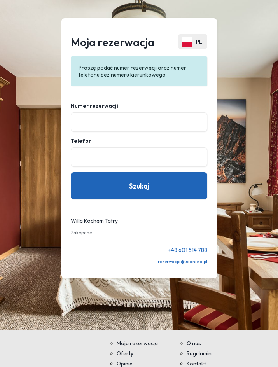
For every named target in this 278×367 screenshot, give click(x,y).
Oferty (125, 353)
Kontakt (196, 363)
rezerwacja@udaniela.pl (182, 261)
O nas (194, 343)
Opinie (125, 363)
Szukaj (139, 186)
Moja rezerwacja (137, 343)
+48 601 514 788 (187, 249)
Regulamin (199, 353)
